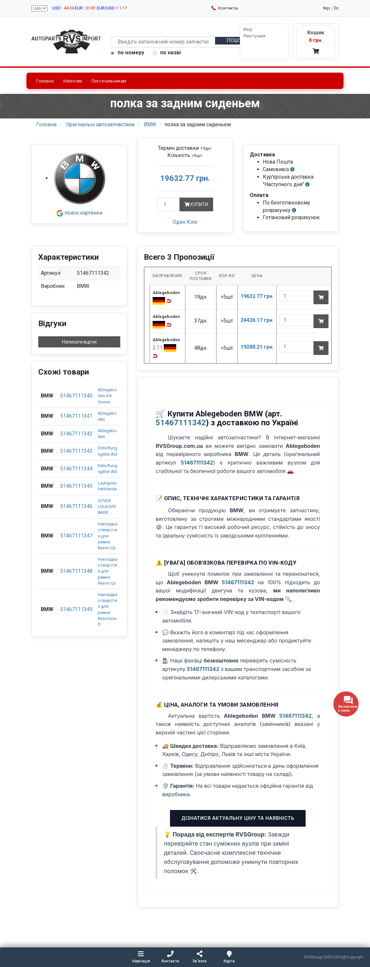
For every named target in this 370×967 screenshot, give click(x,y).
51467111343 (76, 451)
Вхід (248, 29)
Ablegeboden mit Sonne (107, 395)
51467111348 (76, 571)
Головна (45, 80)
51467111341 (76, 416)
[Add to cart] (320, 297)
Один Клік (185, 222)
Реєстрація (254, 35)
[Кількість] (168, 204)
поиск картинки (79, 213)
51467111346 (76, 506)
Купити (196, 204)
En (336, 8)
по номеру (127, 52)
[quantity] (296, 296)
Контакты (224, 8)
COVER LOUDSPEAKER (107, 506)
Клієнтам (72, 80)
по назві (167, 52)
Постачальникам (109, 80)
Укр (326, 8)
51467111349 (76, 609)
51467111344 (76, 469)
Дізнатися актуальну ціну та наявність (237, 818)
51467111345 (76, 486)
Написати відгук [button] (79, 341)
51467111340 (76, 396)
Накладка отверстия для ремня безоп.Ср (107, 535)
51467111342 (76, 434)
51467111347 (76, 536)
